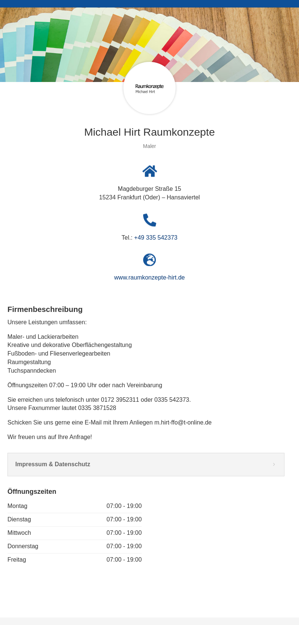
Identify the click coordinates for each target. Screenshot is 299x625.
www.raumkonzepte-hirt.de (149, 277)
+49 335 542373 (155, 237)
